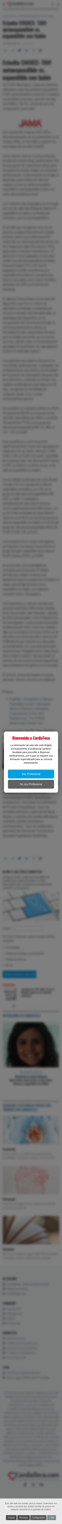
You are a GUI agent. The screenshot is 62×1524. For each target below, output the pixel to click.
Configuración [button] (38, 1517)
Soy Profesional (31, 774)
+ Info (51, 1517)
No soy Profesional (31, 784)
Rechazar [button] (23, 1517)
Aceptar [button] (11, 1517)
